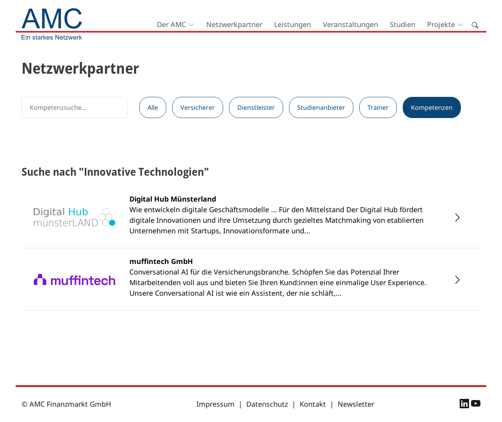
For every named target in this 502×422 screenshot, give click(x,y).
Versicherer (197, 107)
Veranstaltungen (350, 24)
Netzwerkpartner (234, 24)
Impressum (215, 404)
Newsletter (356, 404)
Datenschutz (267, 404)
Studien (402, 24)
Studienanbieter (321, 107)
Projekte (441, 24)
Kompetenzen (432, 107)
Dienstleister (256, 107)
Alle (152, 107)
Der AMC (171, 24)
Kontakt (313, 404)
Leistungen (292, 24)
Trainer (378, 107)
